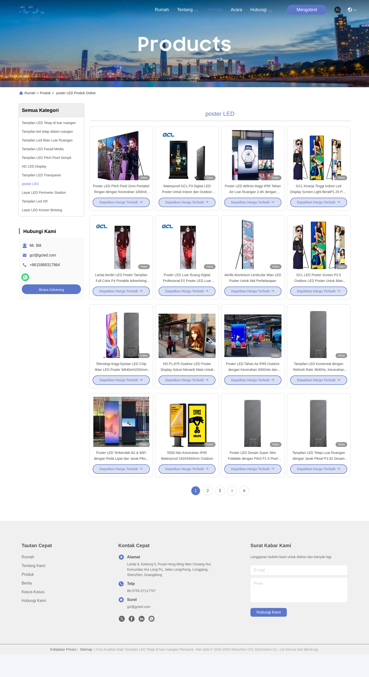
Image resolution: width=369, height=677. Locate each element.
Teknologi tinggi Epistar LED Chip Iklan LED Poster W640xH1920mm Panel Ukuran (121, 386)
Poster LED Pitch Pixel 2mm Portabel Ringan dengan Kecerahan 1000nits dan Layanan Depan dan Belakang (121, 197)
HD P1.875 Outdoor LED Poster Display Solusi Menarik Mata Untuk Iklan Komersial (187, 386)
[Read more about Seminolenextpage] (232, 513)
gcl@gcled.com (43, 255)
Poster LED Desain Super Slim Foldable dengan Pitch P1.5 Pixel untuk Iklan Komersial (253, 480)
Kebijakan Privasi (63, 672)
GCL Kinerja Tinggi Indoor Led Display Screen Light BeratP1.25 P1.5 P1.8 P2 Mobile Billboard (318, 197)
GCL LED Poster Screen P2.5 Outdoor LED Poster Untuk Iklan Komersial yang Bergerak (318, 291)
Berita (27, 605)
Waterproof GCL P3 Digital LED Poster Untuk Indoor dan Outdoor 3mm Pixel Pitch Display (187, 197)
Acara (236, 9)
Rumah (162, 9)
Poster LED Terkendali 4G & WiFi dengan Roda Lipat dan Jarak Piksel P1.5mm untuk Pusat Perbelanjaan (121, 480)
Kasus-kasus (33, 614)
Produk (216, 9)
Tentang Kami (189, 9)
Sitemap (86, 672)
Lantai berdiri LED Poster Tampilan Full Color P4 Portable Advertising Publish (121, 291)
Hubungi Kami (262, 9)
